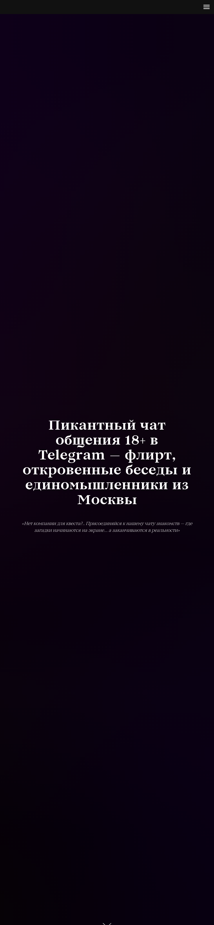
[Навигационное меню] (206, 7)
